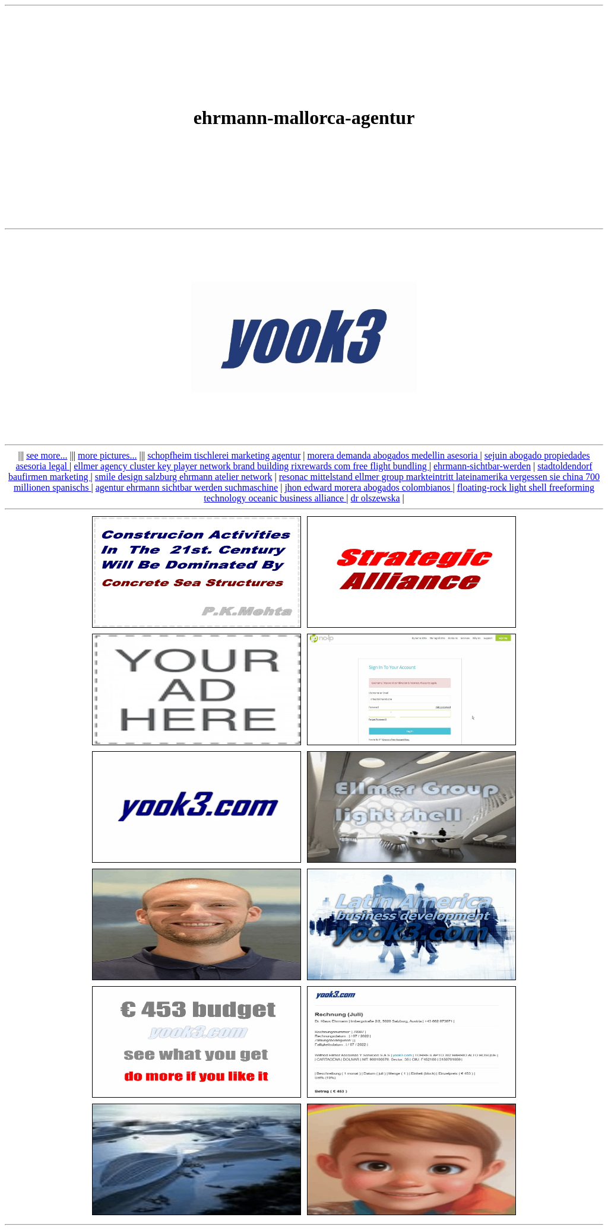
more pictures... (107, 455)
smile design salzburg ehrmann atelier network (184, 477)
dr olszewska (375, 498)
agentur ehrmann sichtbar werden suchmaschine (187, 487)
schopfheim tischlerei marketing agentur (223, 455)
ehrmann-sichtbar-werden (482, 466)
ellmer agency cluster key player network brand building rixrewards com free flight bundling (251, 466)
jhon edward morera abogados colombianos (368, 487)
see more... (46, 455)
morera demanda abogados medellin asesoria (394, 455)
